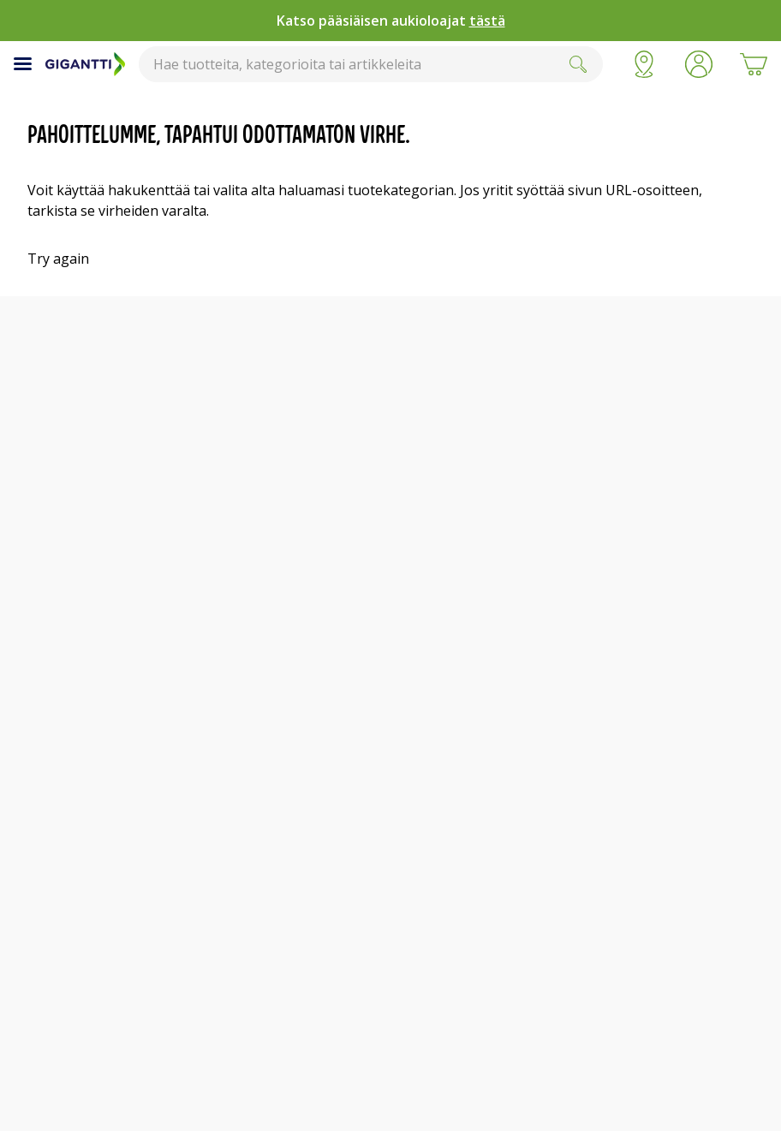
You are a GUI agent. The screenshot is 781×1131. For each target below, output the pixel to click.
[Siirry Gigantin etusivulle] (85, 64)
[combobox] (371, 64)
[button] (698, 64)
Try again (58, 258)
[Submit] (578, 64)
